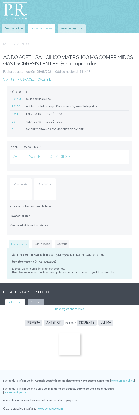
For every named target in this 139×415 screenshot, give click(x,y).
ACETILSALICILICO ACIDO (41, 156)
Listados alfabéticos (41, 28)
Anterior (53, 323)
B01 (14, 121)
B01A (15, 114)
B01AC (16, 106)
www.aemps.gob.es (122, 380)
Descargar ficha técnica (69, 309)
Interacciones (19, 244)
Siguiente (86, 323)
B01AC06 (17, 98)
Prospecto (36, 302)
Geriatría (62, 243)
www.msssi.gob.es (15, 392)
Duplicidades (42, 243)
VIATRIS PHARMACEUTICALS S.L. (27, 79)
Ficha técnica (15, 302)
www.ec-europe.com (50, 408)
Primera (33, 323)
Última (106, 323)
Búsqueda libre (13, 28)
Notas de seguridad (71, 28)
